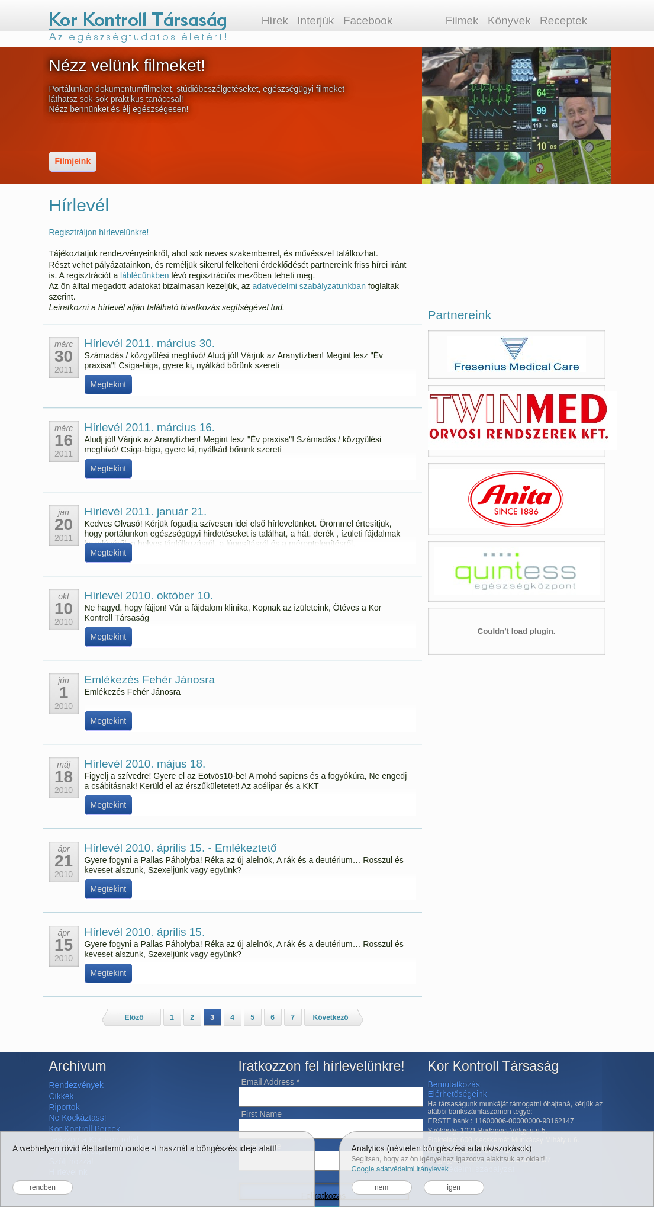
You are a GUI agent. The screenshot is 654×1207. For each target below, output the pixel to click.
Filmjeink (73, 161)
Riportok (64, 1107)
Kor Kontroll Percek (85, 1129)
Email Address (270, 1082)
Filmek (462, 20)
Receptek (563, 20)
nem (381, 1187)
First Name (261, 1114)
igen (453, 1187)
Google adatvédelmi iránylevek (400, 1169)
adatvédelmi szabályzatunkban (308, 286)
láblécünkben (144, 275)
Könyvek (509, 20)
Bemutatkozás (454, 1084)
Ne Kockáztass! (78, 1117)
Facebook (367, 20)
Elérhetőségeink (457, 1094)
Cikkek (61, 1096)
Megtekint (109, 384)
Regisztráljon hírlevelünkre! (99, 232)
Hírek (275, 20)
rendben (43, 1187)
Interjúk (315, 20)
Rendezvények (76, 1085)
